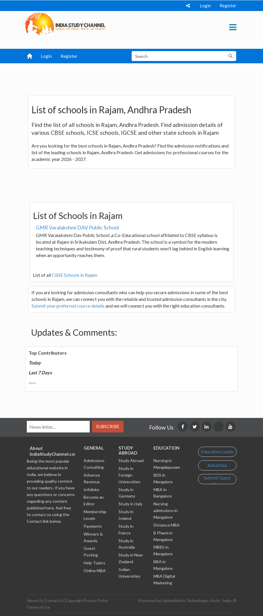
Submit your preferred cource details (68, 305)
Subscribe (107, 426)
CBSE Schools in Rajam (74, 275)
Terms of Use (38, 607)
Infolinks (91, 489)
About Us (35, 600)
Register (228, 5)
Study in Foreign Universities (129, 475)
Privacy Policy (96, 600)
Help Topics (94, 562)
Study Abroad (131, 460)
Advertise (217, 465)
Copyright (74, 600)
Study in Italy (130, 503)
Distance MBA (166, 524)
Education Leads (217, 451)
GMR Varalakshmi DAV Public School (77, 227)
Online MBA (95, 570)
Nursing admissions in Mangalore (165, 510)
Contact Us (54, 600)
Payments (93, 526)
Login (205, 5)
